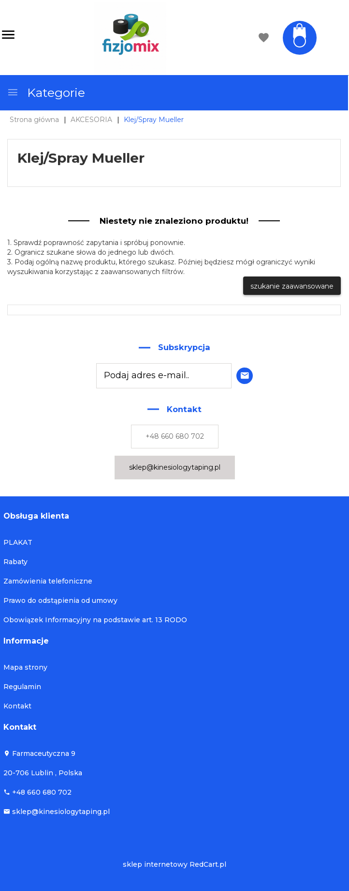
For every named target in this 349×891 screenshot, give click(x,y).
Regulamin (22, 686)
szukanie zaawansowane (292, 286)
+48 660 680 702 (174, 436)
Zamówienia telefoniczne (47, 581)
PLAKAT (17, 542)
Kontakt (17, 706)
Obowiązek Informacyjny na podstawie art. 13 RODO (95, 619)
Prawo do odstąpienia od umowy (60, 600)
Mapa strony (25, 667)
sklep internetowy (155, 864)
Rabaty (15, 561)
